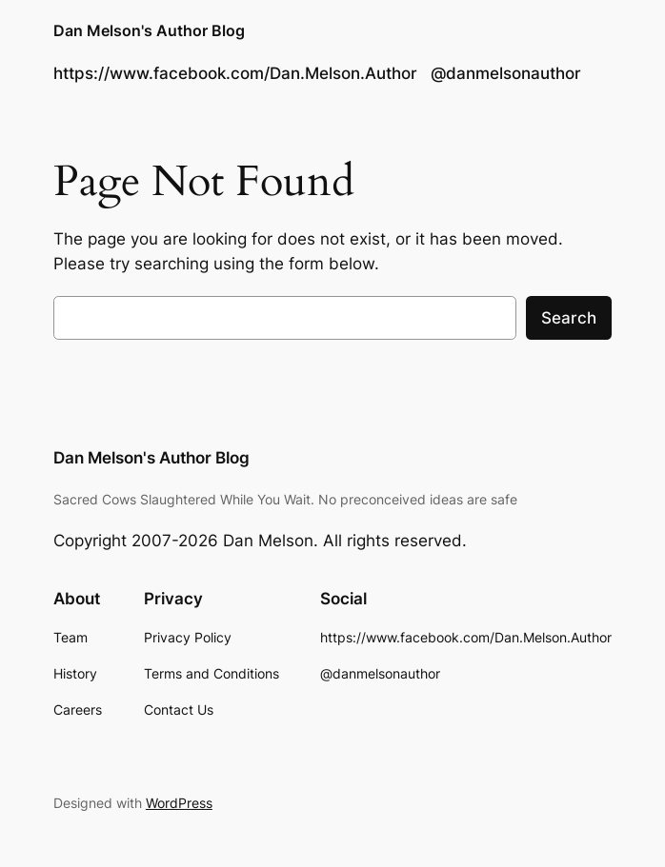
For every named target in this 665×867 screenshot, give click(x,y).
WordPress (179, 803)
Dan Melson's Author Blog (149, 30)
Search (568, 317)
